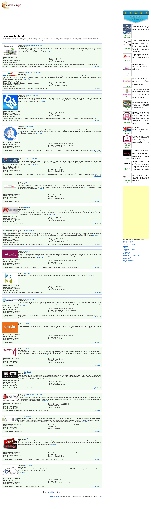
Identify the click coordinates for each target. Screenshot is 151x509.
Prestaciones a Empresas (129, 249)
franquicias (50, 492)
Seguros (125, 250)
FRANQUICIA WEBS (30, 158)
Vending (125, 261)
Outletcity (27, 348)
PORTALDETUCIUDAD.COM (33, 394)
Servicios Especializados (129, 252)
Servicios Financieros (128, 254)
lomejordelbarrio (29, 230)
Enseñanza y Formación (129, 244)
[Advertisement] (44, 21)
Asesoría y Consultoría (128, 241)
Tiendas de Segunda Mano (129, 257)
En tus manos (28, 126)
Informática (125, 246)
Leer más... (48, 51)
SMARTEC (27, 417)
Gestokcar (27, 182)
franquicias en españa (54, 496)
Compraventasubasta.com (32, 72)
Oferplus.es (27, 323)
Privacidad (99, 496)
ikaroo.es (27, 208)
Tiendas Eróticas (127, 258)
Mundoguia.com (29, 299)
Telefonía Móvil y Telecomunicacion (131, 255)
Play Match (27, 372)
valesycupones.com (30, 438)
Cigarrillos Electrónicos (128, 242)
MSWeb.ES (27, 273)
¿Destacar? (97, 66)
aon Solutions (28, 466)
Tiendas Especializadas (128, 260)
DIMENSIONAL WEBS (31, 95)
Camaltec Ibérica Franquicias (33, 45)
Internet (125, 247)
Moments (27, 251)
